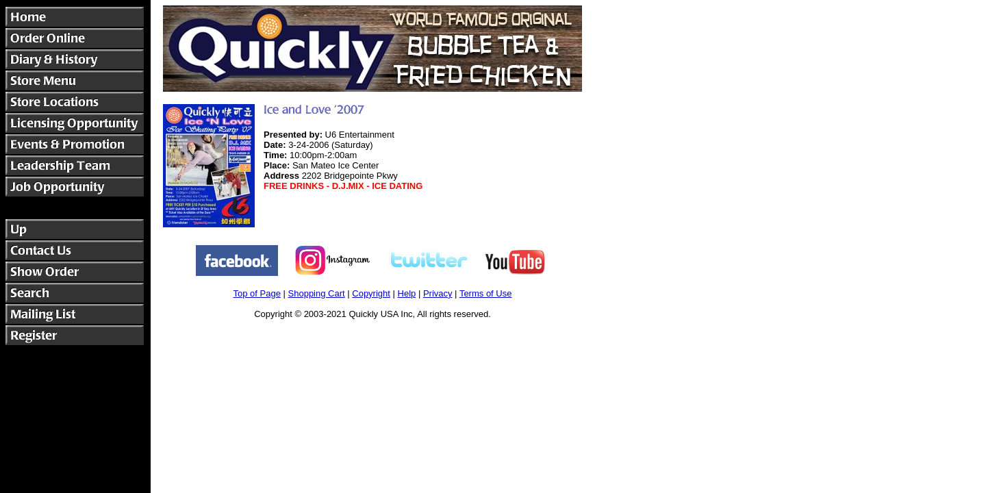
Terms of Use (485, 293)
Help (407, 293)
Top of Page (257, 293)
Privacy (438, 293)
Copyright (371, 293)
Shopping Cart (316, 293)
